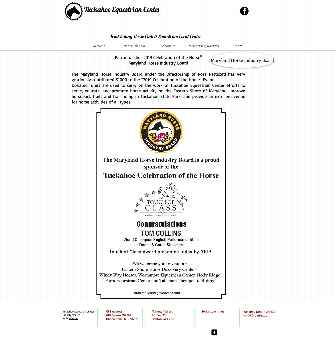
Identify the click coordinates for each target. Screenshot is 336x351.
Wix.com (73, 318)
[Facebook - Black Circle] (244, 11)
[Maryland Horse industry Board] (242, 60)
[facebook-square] (214, 332)
